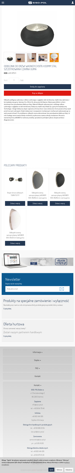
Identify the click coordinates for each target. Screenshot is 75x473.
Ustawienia (69, 470)
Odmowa (59, 470)
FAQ (37, 368)
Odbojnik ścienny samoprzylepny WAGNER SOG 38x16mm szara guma (37, 195)
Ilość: (6, 80)
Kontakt (37, 376)
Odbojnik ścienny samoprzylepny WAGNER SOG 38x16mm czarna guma (60, 195)
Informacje (37, 352)
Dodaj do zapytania (37, 86)
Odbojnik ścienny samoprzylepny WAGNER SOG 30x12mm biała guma (15, 235)
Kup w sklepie (37, 93)
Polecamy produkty (15, 165)
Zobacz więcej (15, 203)
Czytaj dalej (7, 308)
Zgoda (51, 470)
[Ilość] (14, 80)
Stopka (37, 360)
